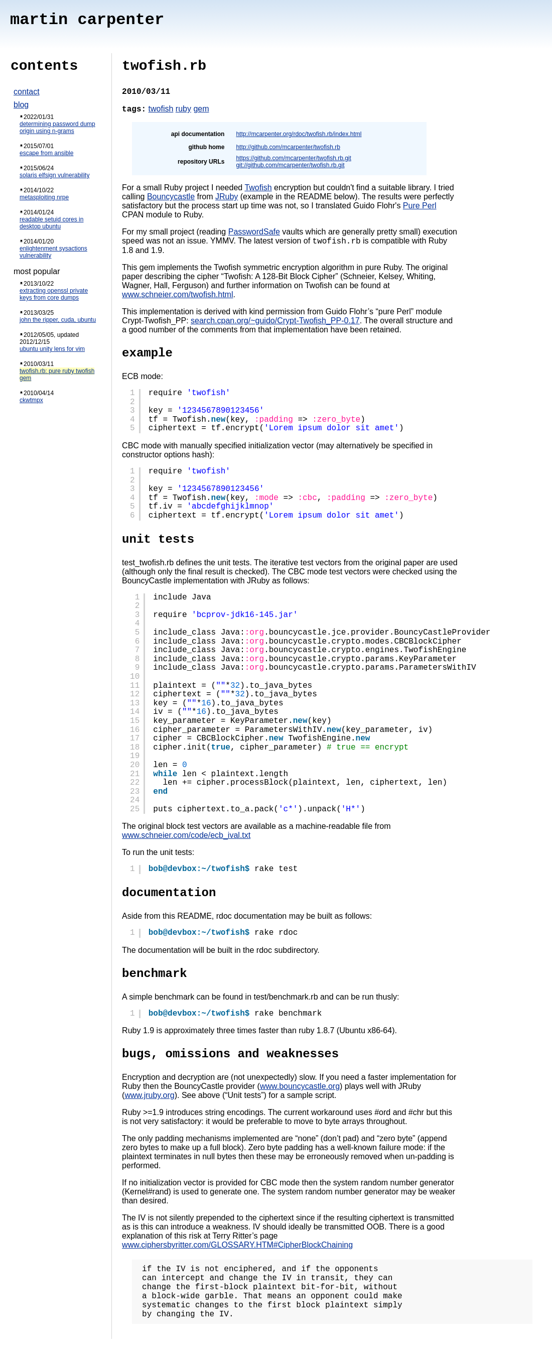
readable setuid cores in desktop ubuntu (51, 223)
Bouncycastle (171, 196)
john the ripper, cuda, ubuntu (58, 319)
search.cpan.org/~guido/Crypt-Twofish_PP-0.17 (275, 322)
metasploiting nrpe (44, 197)
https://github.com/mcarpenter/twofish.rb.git (293, 158)
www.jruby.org (149, 1096)
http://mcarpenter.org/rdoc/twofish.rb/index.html (298, 134)
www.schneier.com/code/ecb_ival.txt (186, 836)
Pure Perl (420, 205)
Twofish (257, 187)
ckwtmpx (31, 400)
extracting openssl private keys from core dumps (54, 294)
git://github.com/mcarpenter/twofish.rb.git (290, 165)
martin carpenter (87, 20)
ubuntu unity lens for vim (52, 348)
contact (27, 91)
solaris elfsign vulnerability (54, 175)
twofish (161, 108)
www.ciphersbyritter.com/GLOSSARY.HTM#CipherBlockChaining (237, 1246)
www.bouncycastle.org (300, 1087)
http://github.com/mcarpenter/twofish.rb (288, 147)
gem (201, 108)
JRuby (226, 196)
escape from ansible (46, 153)
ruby (183, 108)
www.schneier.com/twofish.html (177, 296)
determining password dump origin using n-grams (57, 127)
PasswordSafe (254, 231)
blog (21, 104)
